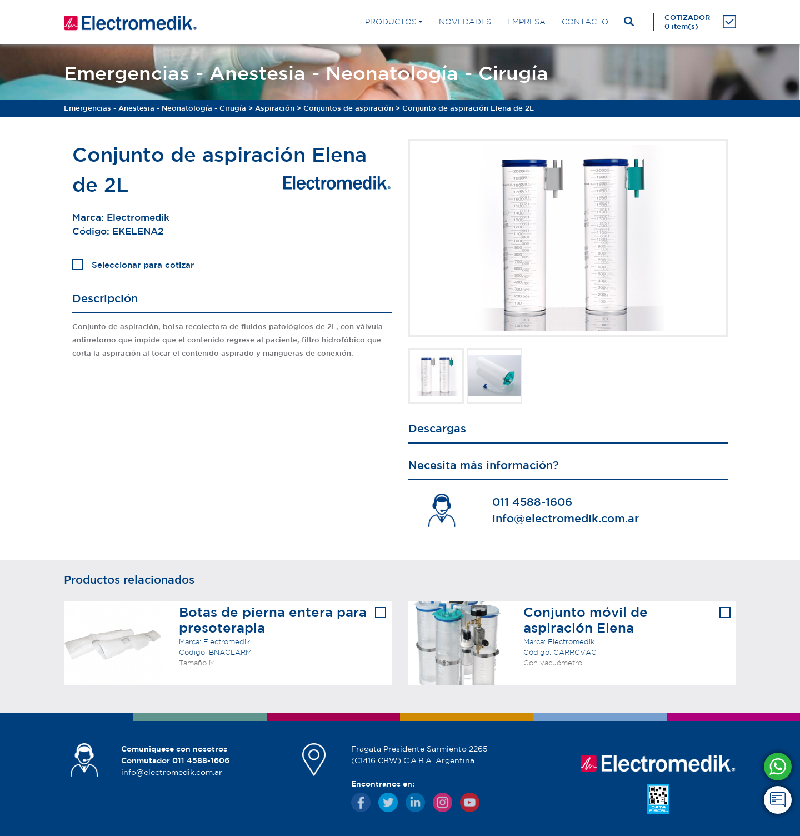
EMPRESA (526, 21)
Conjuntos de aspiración (348, 108)
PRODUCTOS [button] (391, 21)
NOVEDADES (465, 21)
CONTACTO (585, 21)
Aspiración (274, 108)
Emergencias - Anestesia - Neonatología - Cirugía (155, 108)
